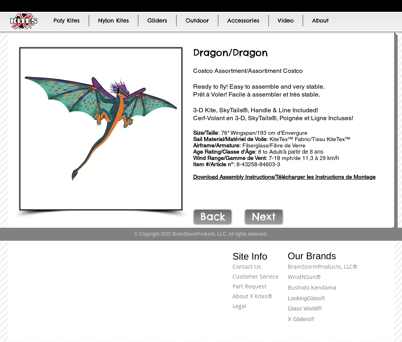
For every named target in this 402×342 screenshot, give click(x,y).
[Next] (264, 217)
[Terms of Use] (364, 271)
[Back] (212, 217)
